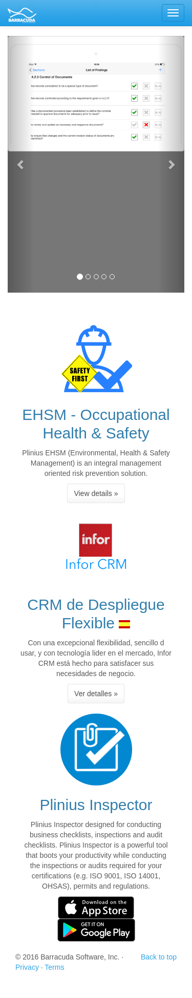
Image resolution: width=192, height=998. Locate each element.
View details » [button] (96, 493)
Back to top (159, 957)
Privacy (27, 967)
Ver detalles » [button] (96, 693)
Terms (54, 967)
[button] (21, 164)
